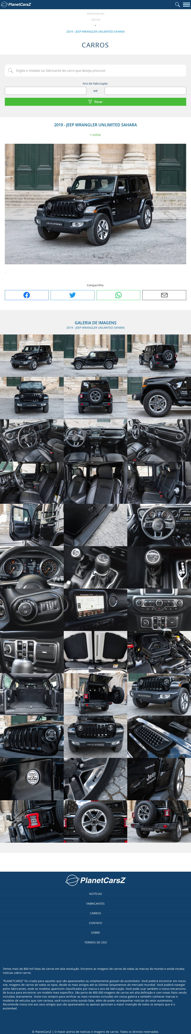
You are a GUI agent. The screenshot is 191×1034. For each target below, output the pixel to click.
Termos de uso (95, 942)
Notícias (95, 894)
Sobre (95, 932)
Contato (95, 923)
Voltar (96, 135)
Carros (95, 19)
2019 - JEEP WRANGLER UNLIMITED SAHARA (96, 31)
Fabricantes (95, 903)
